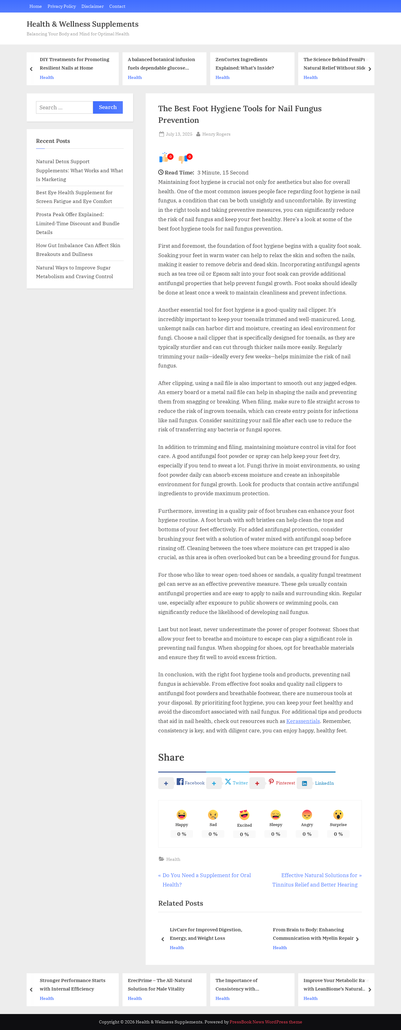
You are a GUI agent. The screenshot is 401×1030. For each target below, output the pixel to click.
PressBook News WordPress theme (266, 1022)
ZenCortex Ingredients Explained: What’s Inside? (245, 63)
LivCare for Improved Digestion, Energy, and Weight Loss (206, 934)
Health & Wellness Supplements (82, 24)
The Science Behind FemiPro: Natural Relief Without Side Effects (337, 64)
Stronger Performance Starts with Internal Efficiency (73, 984)
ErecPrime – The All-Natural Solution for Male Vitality (160, 984)
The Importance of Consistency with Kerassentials (237, 985)
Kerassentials (303, 721)
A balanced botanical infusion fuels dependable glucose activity (161, 64)
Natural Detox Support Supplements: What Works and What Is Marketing (79, 170)
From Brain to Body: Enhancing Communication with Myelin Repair (313, 934)
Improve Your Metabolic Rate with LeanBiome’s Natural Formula (336, 985)
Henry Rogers (216, 133)
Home (35, 6)
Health (47, 77)
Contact (117, 6)
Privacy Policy (62, 6)
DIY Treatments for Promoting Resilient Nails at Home (74, 63)
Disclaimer (92, 6)
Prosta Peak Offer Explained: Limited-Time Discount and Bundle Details (78, 223)
